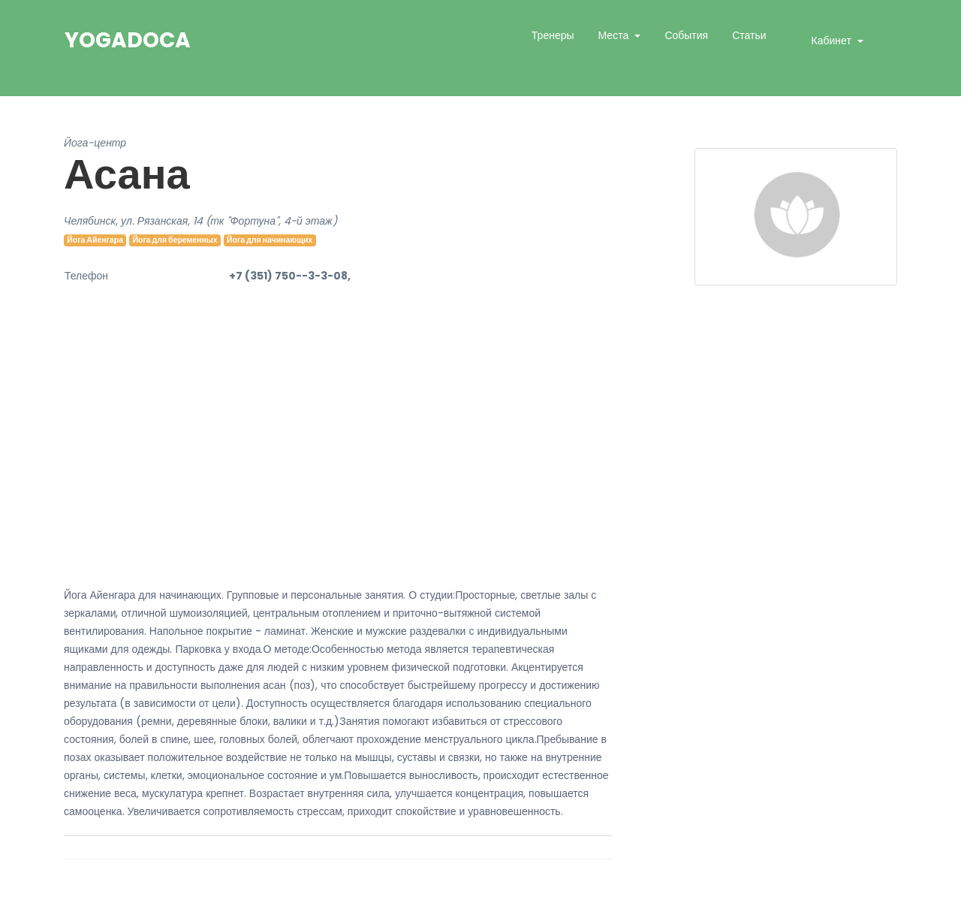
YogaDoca (128, 41)
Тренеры (553, 35)
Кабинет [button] (833, 40)
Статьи (749, 35)
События (686, 35)
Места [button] (615, 35)
